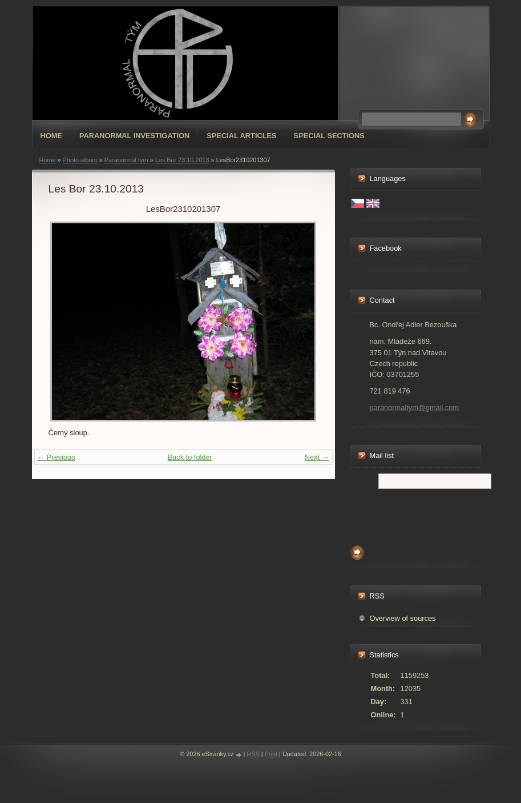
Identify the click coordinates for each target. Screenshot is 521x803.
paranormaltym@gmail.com (414, 407)
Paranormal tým (126, 159)
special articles (241, 135)
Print (271, 753)
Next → (317, 457)
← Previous (56, 457)
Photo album (80, 159)
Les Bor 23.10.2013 (182, 159)
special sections (329, 135)
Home (51, 135)
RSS (253, 753)
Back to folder (190, 457)
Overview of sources (403, 618)
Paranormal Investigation (134, 135)
